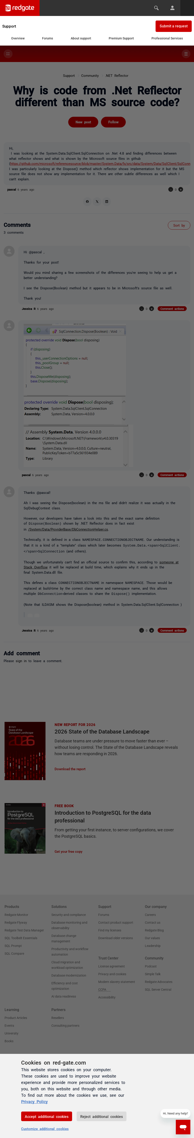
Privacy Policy (34, 1101)
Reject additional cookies (101, 1116)
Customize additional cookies (45, 1128)
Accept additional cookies (46, 1116)
